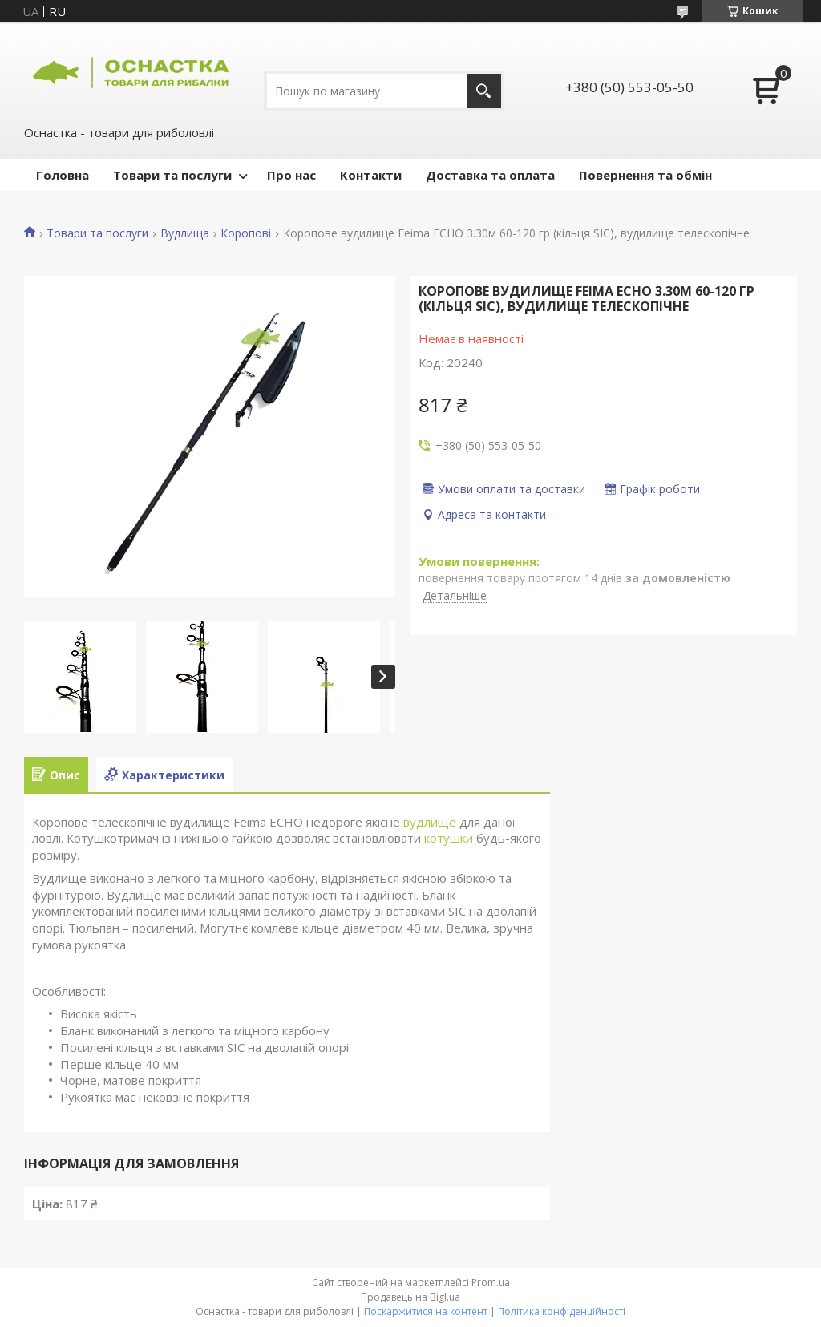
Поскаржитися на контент (425, 1311)
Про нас (291, 175)
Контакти (371, 175)
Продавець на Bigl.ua (410, 1297)
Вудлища (184, 233)
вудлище (429, 822)
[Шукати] (484, 91)
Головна (62, 175)
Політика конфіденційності (561, 1311)
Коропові (245, 233)
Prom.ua (490, 1282)
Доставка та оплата (490, 175)
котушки (448, 838)
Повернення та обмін (645, 175)
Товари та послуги (172, 175)
